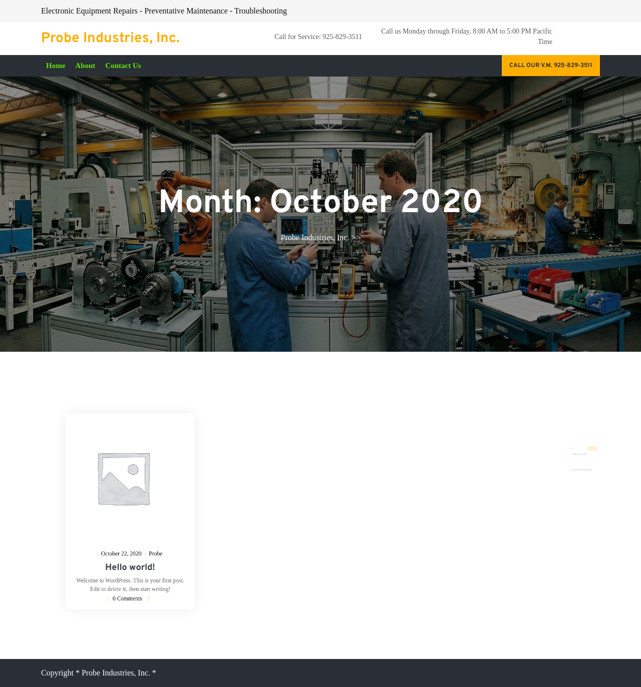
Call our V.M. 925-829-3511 (550, 66)
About (85, 66)
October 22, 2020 (123, 545)
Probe (151, 544)
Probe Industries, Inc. (110, 39)
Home (55, 66)
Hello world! (130, 557)
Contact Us (123, 66)
